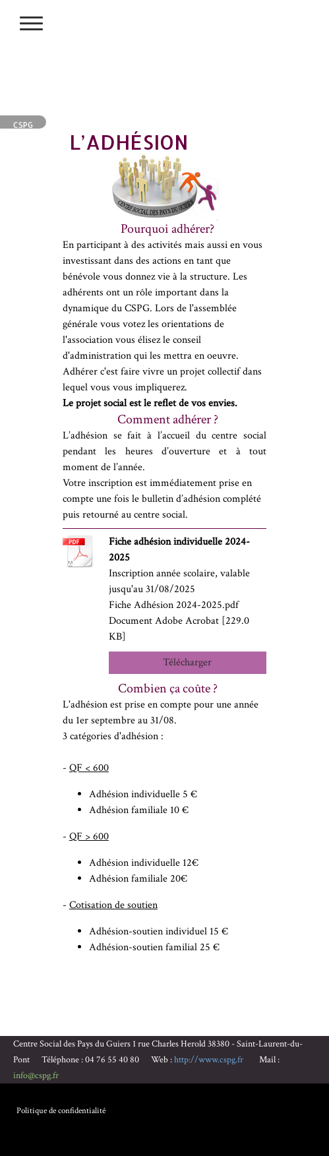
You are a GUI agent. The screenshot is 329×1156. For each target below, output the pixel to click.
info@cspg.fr (36, 1075)
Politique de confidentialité (60, 1110)
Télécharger (187, 662)
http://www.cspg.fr (208, 1060)
